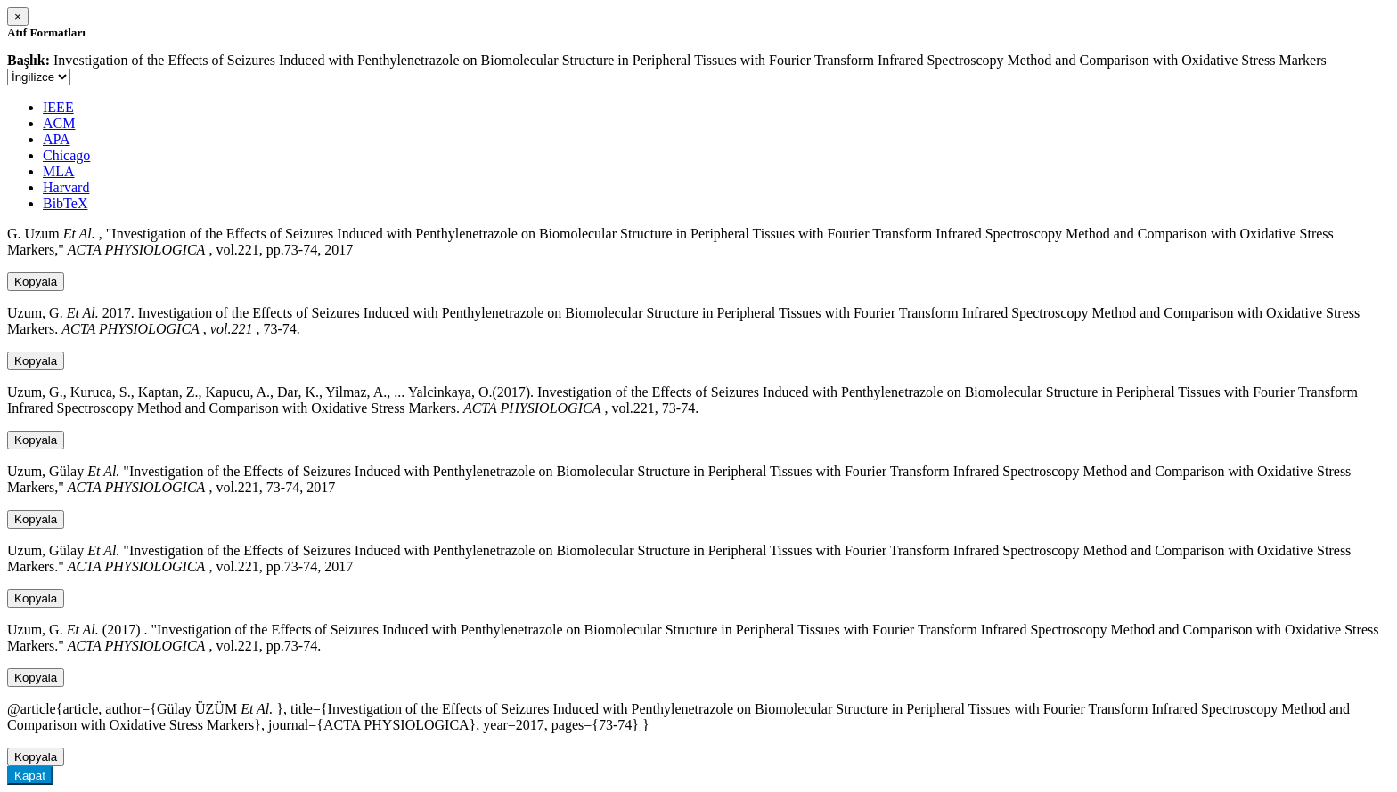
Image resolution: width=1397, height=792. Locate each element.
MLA (59, 171)
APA (56, 139)
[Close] (18, 16)
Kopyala (35, 281)
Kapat (29, 775)
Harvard (66, 187)
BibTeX (65, 203)
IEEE (58, 107)
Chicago (66, 155)
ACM (59, 123)
